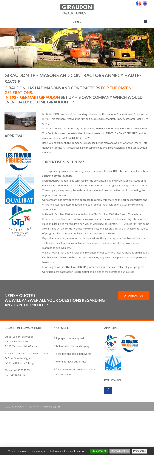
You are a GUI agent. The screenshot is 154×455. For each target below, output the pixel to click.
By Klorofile (35, 406)
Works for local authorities (71, 361)
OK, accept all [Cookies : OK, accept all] (98, 451)
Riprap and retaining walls (71, 338)
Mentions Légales (51, 406)
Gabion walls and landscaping (72, 346)
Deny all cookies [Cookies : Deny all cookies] (120, 451)
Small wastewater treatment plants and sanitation (75, 372)
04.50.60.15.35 (22, 370)
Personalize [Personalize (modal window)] (139, 451)
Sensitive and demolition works (73, 353)
